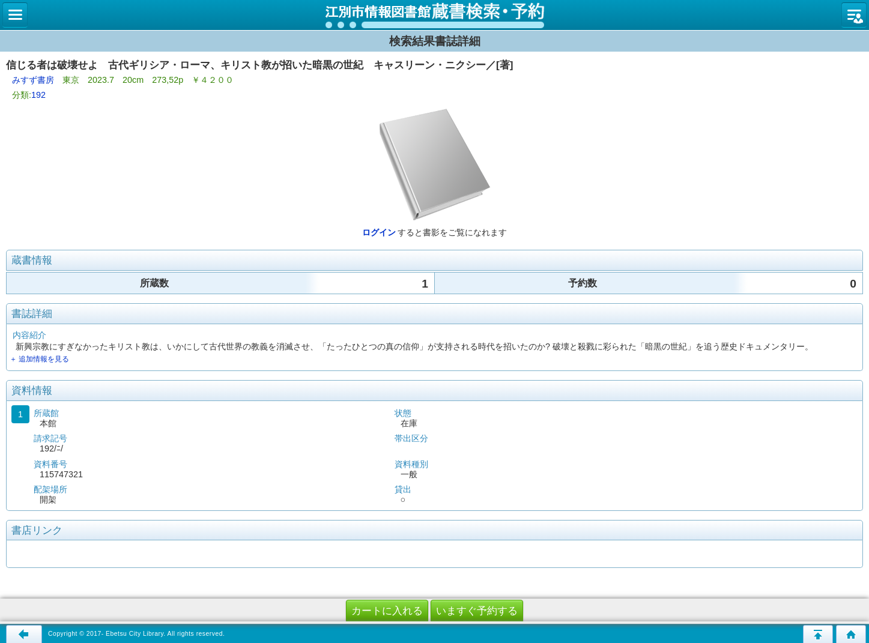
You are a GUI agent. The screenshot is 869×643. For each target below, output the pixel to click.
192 (38, 95)
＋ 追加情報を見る (39, 359)
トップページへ (851, 634)
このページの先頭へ (818, 634)
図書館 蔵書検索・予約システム (434, 15)
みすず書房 (33, 80)
